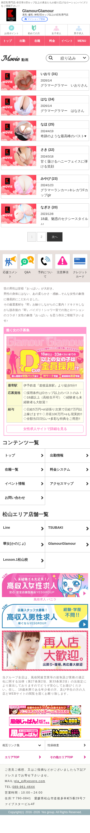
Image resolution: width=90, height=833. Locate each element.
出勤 (22, 41)
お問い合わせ (15, 498)
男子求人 (79, 33)
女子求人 (56, 33)
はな (47, 99)
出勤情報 (56, 455)
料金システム (60, 469)
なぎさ (49, 207)
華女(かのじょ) (14, 543)
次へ (55, 237)
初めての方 (34, 33)
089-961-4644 (23, 787)
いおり (49, 74)
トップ (7, 41)
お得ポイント (11, 33)
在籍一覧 (11, 469)
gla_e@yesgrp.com (29, 781)
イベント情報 (15, 483)
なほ (47, 124)
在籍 (37, 41)
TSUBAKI (55, 527)
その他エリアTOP (61, 757)
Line (6, 527)
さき (47, 150)
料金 (52, 41)
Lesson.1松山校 (15, 559)
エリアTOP (12, 757)
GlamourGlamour (62, 543)
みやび (49, 178)
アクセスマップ (61, 483)
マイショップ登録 (34, 19)
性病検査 (53, 745)
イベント (67, 41)
